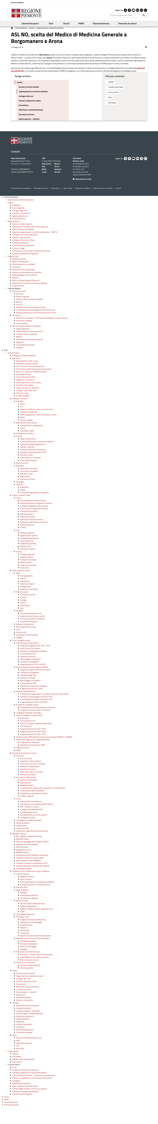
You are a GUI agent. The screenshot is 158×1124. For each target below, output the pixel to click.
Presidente (16, 205)
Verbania (57, 169)
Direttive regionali (27, 806)
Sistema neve (25, 552)
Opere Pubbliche (22, 902)
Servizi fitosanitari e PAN (25, 380)
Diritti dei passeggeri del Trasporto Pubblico (32, 853)
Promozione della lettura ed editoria (34, 528)
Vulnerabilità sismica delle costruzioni (34, 970)
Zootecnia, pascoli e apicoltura (27, 391)
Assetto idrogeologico (28, 918)
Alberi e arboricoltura (28, 443)
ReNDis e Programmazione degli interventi (36, 921)
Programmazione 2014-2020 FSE (33, 672)
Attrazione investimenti (25, 1030)
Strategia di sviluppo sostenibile (24, 358)
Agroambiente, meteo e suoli (27, 364)
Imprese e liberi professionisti (23, 1074)
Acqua (22, 407)
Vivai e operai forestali (28, 465)
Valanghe (23, 962)
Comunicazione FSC (27, 730)
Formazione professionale (26, 787)
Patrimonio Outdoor (28, 484)
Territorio (19, 489)
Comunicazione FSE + (28, 661)
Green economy (22, 467)
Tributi (14, 1050)
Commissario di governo (25, 927)
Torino (56, 166)
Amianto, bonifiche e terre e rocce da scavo (36, 413)
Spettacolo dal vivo (27, 530)
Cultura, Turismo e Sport (21, 500)
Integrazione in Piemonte (29, 752)
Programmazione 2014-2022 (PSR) (33, 711)
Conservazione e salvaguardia (31, 429)
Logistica (23, 940)
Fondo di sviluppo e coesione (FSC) (29, 724)
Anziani (23, 610)
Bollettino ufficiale (19, 260)
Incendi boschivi (26, 938)
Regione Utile (13, 257)
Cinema (23, 533)
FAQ (109, 97)
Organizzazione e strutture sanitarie (33, 91)
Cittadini (15, 1069)
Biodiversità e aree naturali (26, 426)
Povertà (23, 604)
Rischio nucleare (26, 424)
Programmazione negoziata (26, 336)
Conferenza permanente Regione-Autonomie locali (35, 312)
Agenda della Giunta (19, 216)
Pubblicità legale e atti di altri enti (24, 276)
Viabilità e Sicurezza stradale (27, 856)
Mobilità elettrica (22, 864)
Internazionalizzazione (24, 1044)
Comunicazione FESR (28, 692)
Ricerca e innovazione (24, 1014)
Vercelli (57, 172)
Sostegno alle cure (26, 96)
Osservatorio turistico (28, 571)
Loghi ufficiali (67, 188)
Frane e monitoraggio (28, 959)
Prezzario (23, 905)
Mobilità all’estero (27, 795)
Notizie (111, 82)
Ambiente (19, 405)
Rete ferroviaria (22, 858)
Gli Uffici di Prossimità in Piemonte (25, 1085)
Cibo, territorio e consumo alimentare (30, 369)
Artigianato (20, 1036)
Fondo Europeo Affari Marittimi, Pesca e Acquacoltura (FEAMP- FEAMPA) (44, 746)
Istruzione (20, 765)
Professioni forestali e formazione (33, 454)
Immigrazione (25, 593)
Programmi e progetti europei (27, 713)
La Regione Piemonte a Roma (23, 241)
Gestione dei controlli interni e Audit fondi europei (31, 252)
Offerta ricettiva (26, 569)
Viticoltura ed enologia (24, 388)
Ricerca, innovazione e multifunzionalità (31, 375)
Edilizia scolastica (22, 834)
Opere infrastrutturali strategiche (28, 872)
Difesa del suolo (22, 913)
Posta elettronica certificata (102, 188)
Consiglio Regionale (19, 211)
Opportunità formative (28, 790)
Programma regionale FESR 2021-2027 (35, 678)
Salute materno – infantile (29, 119)
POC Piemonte (25, 735)
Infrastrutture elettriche (29, 907)
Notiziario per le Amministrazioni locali (30, 309)
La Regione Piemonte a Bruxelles (24, 235)
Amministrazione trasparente (23, 246)
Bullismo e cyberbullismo (29, 776)
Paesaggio (20, 487)
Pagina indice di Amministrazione (20, 200)
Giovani (23, 585)
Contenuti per (13, 1066)
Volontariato (25, 943)
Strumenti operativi (23, 1011)
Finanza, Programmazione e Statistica (26, 328)
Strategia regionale (27, 539)
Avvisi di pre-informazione (30, 656)
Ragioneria (20, 344)
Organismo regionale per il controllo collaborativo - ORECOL (35, 232)
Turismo (19, 558)
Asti (43, 166)
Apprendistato (25, 793)
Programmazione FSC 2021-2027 (33, 738)
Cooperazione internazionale (27, 642)
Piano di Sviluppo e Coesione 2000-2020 (35, 733)
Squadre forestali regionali (30, 979)
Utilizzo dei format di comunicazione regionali (29, 284)
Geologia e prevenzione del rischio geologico (33, 951)
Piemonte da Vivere (127, 23)
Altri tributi (20, 1063)
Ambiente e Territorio (20, 402)
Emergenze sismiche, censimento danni (35, 897)
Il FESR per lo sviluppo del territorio (25, 1107)
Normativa (112, 103)
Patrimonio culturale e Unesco (31, 525)
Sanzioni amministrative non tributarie (26, 273)
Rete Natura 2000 (27, 435)
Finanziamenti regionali (29, 910)
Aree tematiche (14, 355)
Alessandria (46, 163)
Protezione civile (22, 929)
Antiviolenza (25, 588)
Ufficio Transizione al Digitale (23, 230)
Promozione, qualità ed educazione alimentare (33, 372)
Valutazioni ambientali (28, 416)
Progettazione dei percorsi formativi (33, 804)
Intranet (118, 188)
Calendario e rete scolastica (30, 771)
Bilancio (19, 339)
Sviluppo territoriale (23, 1022)
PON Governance (22, 757)
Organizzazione (14, 221)
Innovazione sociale (27, 601)
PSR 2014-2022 (22, 396)
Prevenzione (23, 105)
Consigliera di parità (27, 828)
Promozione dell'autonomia (30, 620)
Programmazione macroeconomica (29, 334)
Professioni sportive (27, 555)
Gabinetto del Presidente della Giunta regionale (30, 227)
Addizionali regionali (24, 1058)
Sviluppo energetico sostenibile (28, 1025)
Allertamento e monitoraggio (31, 935)
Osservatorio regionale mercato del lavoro (32, 842)
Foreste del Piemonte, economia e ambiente (37, 446)
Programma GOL (22, 839)
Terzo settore (25, 612)
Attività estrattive (22, 1033)
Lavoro (18, 809)
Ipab (21, 615)
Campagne (16, 1096)
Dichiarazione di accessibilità (21, 188)
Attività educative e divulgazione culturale (36, 508)
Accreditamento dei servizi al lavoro (33, 825)
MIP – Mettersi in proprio (29, 817)
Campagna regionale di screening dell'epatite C (29, 1088)
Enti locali (19, 295)
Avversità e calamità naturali (27, 366)
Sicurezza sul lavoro (26, 114)
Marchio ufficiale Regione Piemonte (25, 282)
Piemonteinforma (19, 219)
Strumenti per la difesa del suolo (32, 916)
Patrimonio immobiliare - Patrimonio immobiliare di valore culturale (42, 320)
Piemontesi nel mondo (28, 517)
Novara (57, 163)
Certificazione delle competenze (32, 801)
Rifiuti (22, 421)
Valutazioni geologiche (28, 957)
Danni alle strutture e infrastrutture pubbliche (37, 894)
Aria (21, 410)
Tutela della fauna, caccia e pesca (28, 385)
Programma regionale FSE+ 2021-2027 (35, 653)
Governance (24, 727)
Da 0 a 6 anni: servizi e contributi (32, 774)
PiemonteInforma (101, 23)
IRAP (18, 1055)
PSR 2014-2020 (26, 459)
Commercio (20, 1041)
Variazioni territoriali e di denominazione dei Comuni (36, 314)
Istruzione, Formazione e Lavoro (24, 763)
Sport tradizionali (26, 547)
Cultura (19, 503)
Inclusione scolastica (28, 784)
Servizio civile (21, 640)
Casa (18, 637)
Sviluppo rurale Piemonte (25, 700)
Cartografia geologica (28, 954)
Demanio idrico (22, 899)
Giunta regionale (18, 208)
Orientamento (21, 836)
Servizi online (113, 92)
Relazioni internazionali (21, 238)
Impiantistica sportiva (28, 549)
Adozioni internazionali (25, 631)
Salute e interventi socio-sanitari (32, 623)
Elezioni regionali (22, 298)
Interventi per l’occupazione (30, 812)
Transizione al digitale (24, 1047)
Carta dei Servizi (18, 287)
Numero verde (78, 161)
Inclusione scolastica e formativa (32, 626)
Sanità (19, 82)
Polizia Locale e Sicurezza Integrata (29, 301)
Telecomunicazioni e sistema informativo (35, 948)
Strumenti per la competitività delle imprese (36, 815)
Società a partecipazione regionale (25, 254)
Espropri (19, 303)
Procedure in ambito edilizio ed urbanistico (36, 968)
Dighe (22, 924)
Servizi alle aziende (23, 377)
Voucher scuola (26, 768)
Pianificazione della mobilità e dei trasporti (32, 866)
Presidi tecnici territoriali (25, 976)
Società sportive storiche (29, 544)
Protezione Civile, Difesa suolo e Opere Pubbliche (30, 883)
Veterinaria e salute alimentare (31, 110)
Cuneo (44, 172)
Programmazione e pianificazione (33, 932)
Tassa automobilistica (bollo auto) (28, 1052)
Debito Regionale (22, 331)
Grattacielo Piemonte (20, 243)
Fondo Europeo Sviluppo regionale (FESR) (32, 675)
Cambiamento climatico (25, 437)
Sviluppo (15, 1017)
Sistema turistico (26, 563)
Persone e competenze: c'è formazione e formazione (32, 1093)
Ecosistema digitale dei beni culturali (34, 511)
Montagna (20, 470)
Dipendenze (20, 1009)
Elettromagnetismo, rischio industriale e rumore (38, 418)
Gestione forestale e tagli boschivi (33, 448)
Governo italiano (17, 2)
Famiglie (23, 607)
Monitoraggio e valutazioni (30, 667)
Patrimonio (16, 317)
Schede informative (115, 87)
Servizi (66, 23)
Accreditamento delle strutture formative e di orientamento (42, 798)
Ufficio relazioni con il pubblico (23, 265)
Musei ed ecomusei (27, 522)
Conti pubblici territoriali (25, 347)
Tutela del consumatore (29, 596)
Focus (14, 1082)
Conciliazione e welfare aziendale (28, 831)
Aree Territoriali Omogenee (22, 1110)
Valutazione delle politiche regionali (29, 342)
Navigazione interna (23, 861)
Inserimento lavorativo (28, 629)
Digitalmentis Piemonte (21, 1099)
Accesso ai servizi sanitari (29, 87)
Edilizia (22, 495)
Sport (18, 536)
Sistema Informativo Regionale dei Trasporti (32, 877)
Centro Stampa (22, 325)
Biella (44, 169)
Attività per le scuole (28, 779)
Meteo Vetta (24, 481)
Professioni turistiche (28, 566)
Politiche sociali (22, 599)
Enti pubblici (16, 1071)
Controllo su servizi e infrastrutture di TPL (32, 875)
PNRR (81, 23)
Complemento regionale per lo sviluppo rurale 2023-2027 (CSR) (44, 702)
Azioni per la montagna (29, 476)
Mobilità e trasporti (19, 845)
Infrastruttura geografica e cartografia (34, 498)
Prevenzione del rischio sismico (28, 965)
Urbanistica (24, 492)
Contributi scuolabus (24, 880)
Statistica (19, 350)
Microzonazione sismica (29, 973)
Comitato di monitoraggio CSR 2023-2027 (36, 705)
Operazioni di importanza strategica (33, 659)
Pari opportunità (26, 582)
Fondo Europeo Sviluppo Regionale (29, 1028)
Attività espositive (27, 519)
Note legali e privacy (41, 188)
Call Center (16, 268)
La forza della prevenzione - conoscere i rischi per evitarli (33, 1091)
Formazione (24, 946)
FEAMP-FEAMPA (22, 399)
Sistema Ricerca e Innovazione (27, 1020)
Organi (10, 202)
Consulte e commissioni (21, 213)
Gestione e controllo (27, 664)
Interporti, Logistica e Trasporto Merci (30, 869)
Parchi (22, 432)
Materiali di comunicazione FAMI (32, 754)
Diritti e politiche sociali (21, 577)
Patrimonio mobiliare (24, 323)
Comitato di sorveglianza (29, 670)
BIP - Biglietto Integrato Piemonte (29, 847)
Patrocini (15, 279)
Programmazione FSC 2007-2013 (33, 743)
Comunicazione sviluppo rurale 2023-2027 (36, 708)
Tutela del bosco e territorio (30, 462)
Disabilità (19, 618)
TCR (17, 1061)
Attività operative (26, 981)
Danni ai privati (26, 891)
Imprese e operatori (27, 451)
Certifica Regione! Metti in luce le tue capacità (29, 1104)
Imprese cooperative (24, 1039)
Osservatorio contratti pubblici (23, 271)
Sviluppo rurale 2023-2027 (26, 394)
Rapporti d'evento (27, 888)
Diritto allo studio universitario (31, 782)
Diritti (18, 579)
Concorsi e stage (18, 249)
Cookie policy (55, 188)
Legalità (19, 645)
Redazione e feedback (82, 188)
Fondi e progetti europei (21, 648)
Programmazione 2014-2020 (31, 697)
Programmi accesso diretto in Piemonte (35, 719)
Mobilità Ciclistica (22, 850)
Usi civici (19, 306)
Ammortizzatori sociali (28, 823)
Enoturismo (24, 574)
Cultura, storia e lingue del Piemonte (34, 514)
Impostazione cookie (82, 179)
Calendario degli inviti (28, 683)
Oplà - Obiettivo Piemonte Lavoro (25, 1102)
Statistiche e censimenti (25, 383)
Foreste (19, 440)
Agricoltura (16, 361)
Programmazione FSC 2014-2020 (33, 741)
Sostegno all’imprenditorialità (31, 820)
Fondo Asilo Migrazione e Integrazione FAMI (32, 749)
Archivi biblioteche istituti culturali (33, 506)
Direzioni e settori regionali (22, 224)
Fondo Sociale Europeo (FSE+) (27, 651)
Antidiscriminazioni (27, 590)
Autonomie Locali (18, 293)
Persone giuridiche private (26, 634)
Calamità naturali (22, 886)
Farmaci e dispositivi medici (30, 100)
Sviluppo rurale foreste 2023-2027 (33, 457)
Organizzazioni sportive (29, 541)
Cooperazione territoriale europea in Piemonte (37, 716)
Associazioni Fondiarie (28, 473)
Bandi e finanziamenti (20, 262)
